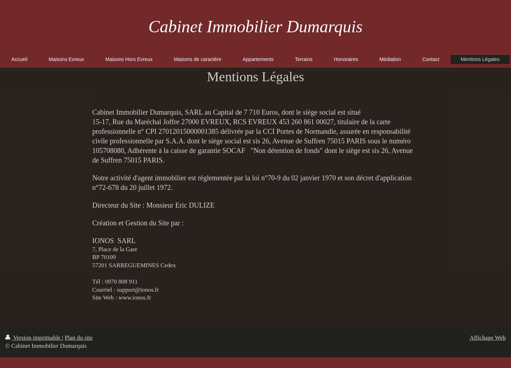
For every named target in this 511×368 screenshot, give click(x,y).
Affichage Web (487, 337)
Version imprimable (33, 337)
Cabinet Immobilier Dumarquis (255, 26)
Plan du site (79, 337)
